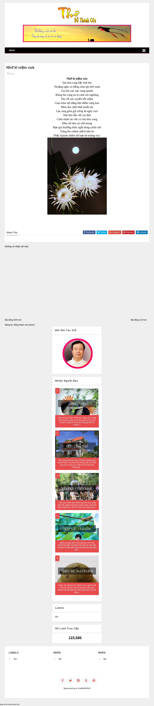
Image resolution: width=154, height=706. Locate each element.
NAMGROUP (85, 688)
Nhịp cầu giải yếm (77, 529)
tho (56, 616)
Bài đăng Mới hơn (13, 320)
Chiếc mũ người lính (77, 571)
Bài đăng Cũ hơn (139, 320)
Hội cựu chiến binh (77, 488)
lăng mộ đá (4, 704)
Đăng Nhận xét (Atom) (24, 325)
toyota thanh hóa (13, 704)
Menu (12, 50)
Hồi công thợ (77, 446)
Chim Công (77, 403)
